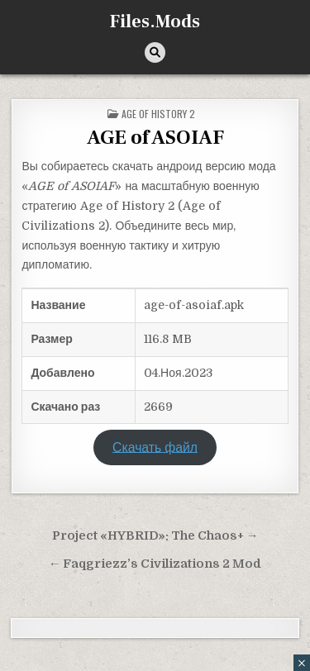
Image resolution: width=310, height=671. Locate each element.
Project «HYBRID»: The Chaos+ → (155, 536)
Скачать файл (155, 447)
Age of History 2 (158, 114)
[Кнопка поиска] (155, 52)
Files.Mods (155, 21)
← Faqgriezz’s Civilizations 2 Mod (155, 564)
